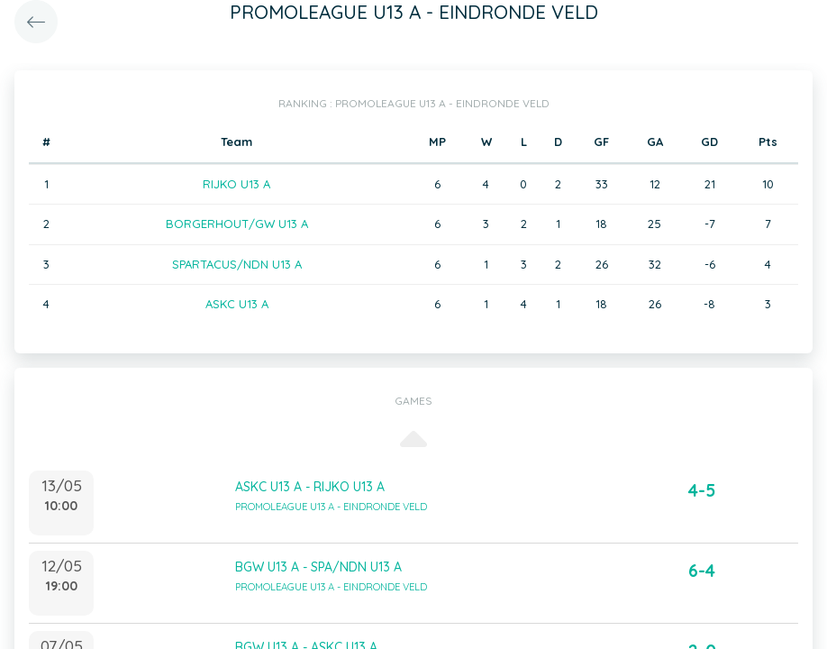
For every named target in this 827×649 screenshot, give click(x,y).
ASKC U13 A (236, 304)
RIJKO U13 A (236, 184)
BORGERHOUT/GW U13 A (237, 223)
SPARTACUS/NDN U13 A (237, 264)
